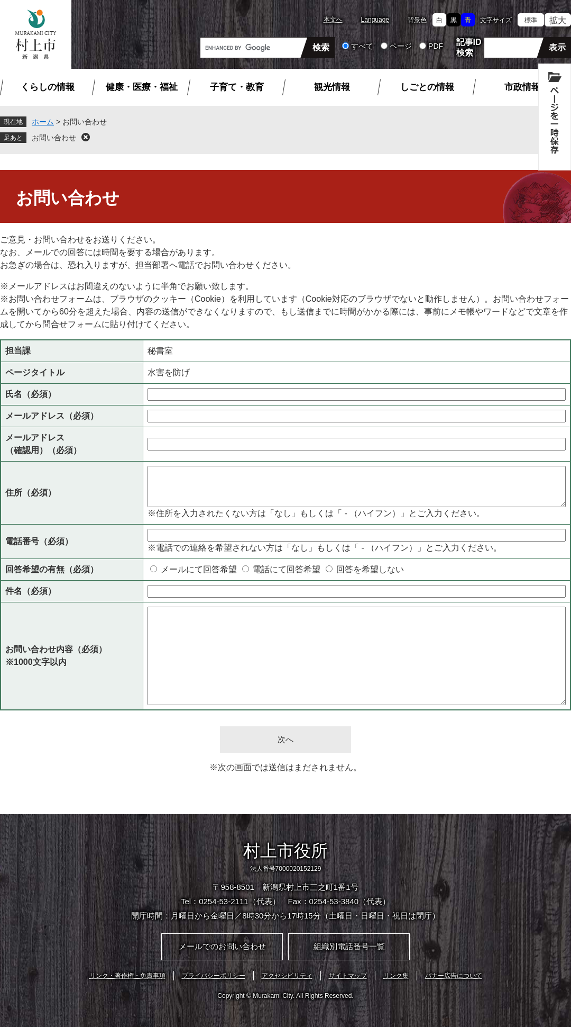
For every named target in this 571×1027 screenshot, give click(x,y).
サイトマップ (348, 975)
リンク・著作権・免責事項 (127, 975)
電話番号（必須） (39, 541)
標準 (530, 20)
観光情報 (332, 87)
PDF (435, 46)
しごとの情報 (427, 87)
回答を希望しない (370, 569)
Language (375, 19)
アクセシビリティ (287, 975)
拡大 (557, 20)
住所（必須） (30, 492)
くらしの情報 (48, 87)
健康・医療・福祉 (142, 87)
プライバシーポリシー (213, 975)
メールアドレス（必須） (51, 415)
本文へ (333, 19)
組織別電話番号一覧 (349, 946)
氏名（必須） (30, 394)
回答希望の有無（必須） (51, 569)
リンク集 (396, 975)
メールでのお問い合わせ (222, 946)
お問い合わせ (54, 137)
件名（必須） (30, 591)
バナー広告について (453, 975)
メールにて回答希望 (199, 569)
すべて (362, 46)
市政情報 (522, 87)
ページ (401, 46)
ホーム (43, 122)
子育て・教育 (237, 87)
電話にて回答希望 (286, 569)
